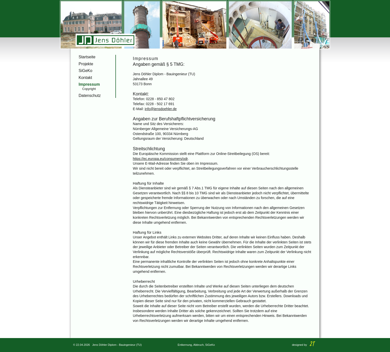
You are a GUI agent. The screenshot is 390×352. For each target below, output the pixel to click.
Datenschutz (90, 95)
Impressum (89, 84)
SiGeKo (85, 71)
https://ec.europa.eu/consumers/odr (160, 159)
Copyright (89, 89)
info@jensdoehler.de (161, 109)
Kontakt (85, 77)
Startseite (87, 57)
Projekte (86, 64)
